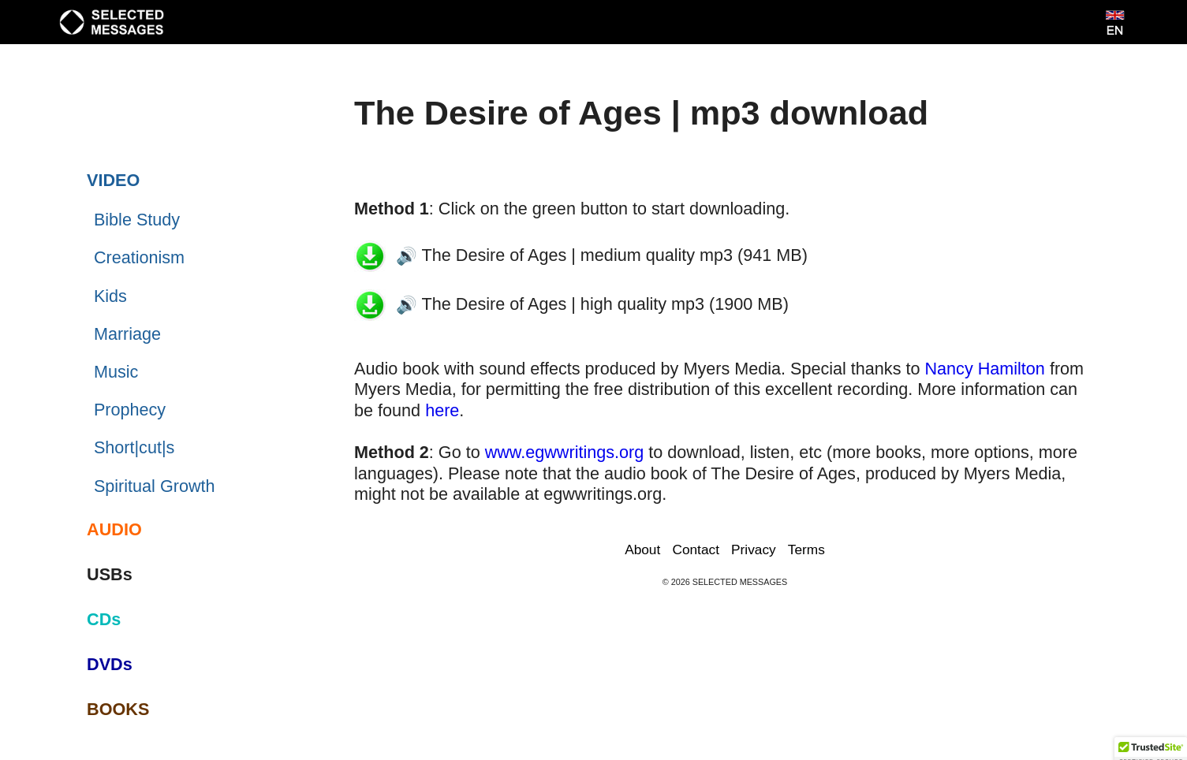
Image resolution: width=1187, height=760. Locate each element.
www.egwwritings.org (564, 452)
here (442, 410)
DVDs (110, 664)
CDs (104, 619)
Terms (806, 549)
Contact (695, 549)
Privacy (753, 549)
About (642, 549)
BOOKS (118, 709)
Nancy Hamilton (984, 368)
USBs (110, 574)
